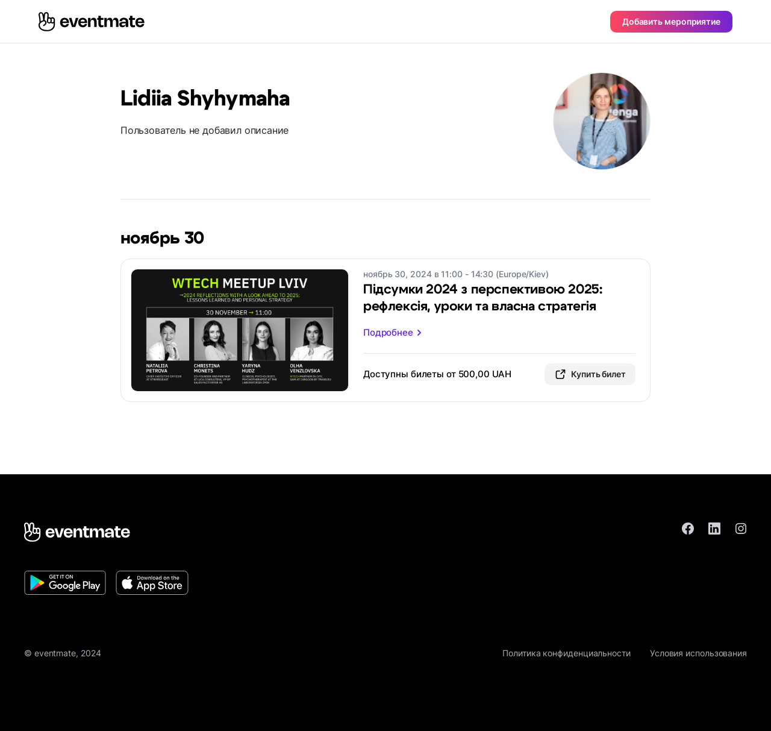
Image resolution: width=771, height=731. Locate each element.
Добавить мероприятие (671, 21)
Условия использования (698, 653)
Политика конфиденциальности (566, 653)
